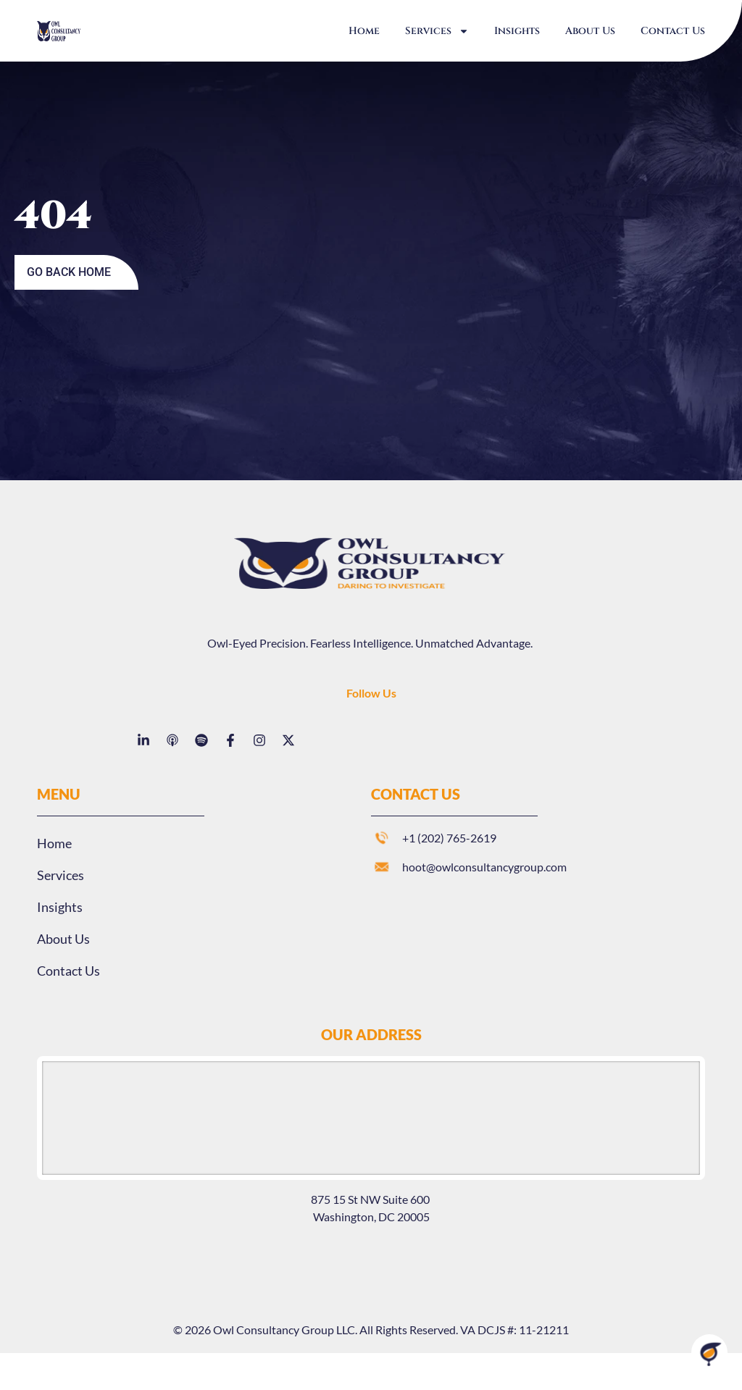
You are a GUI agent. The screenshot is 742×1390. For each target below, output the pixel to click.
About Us (590, 31)
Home (364, 31)
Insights (517, 31)
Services (437, 31)
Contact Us (673, 31)
